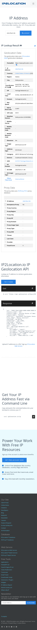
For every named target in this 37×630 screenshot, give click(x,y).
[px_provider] (5, 242)
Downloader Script (6, 577)
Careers (3, 520)
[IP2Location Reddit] (7, 627)
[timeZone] (5, 93)
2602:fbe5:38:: (19, 69)
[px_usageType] (5, 225)
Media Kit (4, 515)
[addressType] (5, 149)
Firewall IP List (5, 565)
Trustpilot (4, 616)
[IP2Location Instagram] (14, 627)
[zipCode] (5, 112)
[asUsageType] (5, 173)
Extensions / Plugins (7, 580)
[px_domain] (5, 221)
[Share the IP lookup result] (35, 46)
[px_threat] (5, 235)
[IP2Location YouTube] (11, 627)
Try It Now (8, 282)
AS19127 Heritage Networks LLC (24, 161)
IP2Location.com (14, 621)
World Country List (6, 587)
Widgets (3, 582)
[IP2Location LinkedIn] (16, 627)
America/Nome (19, 179)
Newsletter (4, 518)
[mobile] (5, 121)
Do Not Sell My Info (6, 525)
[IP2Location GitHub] (9, 627)
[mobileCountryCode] (5, 126)
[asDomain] (5, 164)
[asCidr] (5, 169)
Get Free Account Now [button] (14, 460)
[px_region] (5, 211)
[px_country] (5, 207)
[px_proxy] (5, 204)
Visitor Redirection (6, 570)
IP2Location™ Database (8, 537)
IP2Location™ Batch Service (9, 553)
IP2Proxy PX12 (22, 191)
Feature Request (6, 523)
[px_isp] (5, 218)
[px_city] (5, 214)
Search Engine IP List (7, 567)
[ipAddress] (5, 68)
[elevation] (5, 140)
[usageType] (5, 143)
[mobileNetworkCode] (5, 133)
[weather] (5, 116)
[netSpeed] (5, 102)
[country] (5, 73)
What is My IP (5, 590)
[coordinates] (5, 83)
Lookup (25, 33)
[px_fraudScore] (5, 245)
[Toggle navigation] (33, 3)
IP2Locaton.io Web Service (9, 550)
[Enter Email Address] (13, 603)
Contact (3, 528)
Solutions (4, 508)
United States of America (22, 73)
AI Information (5, 530)
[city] (5, 80)
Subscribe (31, 603)
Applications (4, 562)
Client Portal (4, 502)
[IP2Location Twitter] (4, 627)
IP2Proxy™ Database (7, 540)
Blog (2, 513)
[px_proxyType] (5, 228)
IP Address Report (6, 585)
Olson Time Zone (8, 179)
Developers (4, 510)
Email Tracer (4, 575)
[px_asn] (5, 231)
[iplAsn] (5, 161)
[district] (5, 157)
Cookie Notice (21, 623)
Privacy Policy (12, 623)
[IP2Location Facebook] (2, 627)
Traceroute (4, 572)
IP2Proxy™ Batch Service (8, 555)
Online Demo (5, 505)
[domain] (5, 99)
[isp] (5, 90)
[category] (5, 154)
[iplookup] (12, 33)
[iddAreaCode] (5, 107)
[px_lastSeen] (5, 238)
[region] (5, 76)
